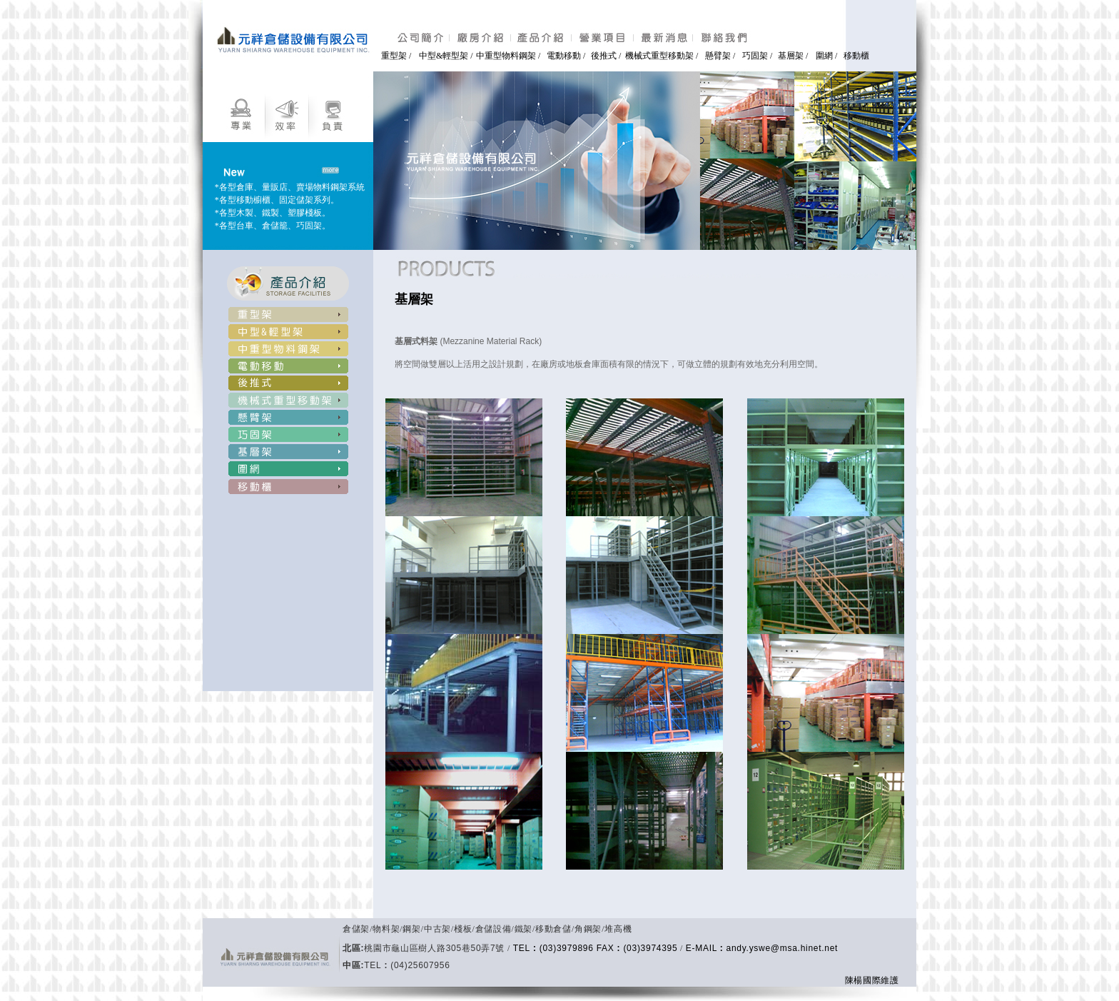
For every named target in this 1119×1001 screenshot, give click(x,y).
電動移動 (565, 56)
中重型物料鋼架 (506, 56)
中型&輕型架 (443, 56)
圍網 (824, 56)
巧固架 (755, 56)
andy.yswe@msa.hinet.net (782, 948)
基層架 (791, 56)
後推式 (605, 56)
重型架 (394, 56)
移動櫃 (856, 56)
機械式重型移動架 (659, 56)
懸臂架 (719, 56)
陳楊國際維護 (872, 980)
